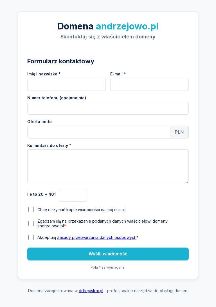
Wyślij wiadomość (108, 253)
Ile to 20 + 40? (41, 194)
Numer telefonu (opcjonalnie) (56, 97)
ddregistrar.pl (91, 290)
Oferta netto (39, 121)
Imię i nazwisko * (43, 73)
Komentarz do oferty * (49, 145)
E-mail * (118, 73)
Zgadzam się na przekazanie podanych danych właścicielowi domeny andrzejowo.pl (102, 223)
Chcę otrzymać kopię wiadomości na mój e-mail (81, 209)
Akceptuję (87, 237)
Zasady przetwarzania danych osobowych (96, 237)
